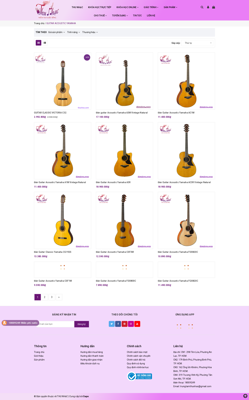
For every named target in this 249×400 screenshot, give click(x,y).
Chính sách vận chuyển (138, 356)
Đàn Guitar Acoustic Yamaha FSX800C (116, 281)
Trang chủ (39, 352)
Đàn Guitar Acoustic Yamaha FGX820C (178, 281)
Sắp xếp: (176, 43)
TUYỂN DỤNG (120, 15)
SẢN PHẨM (170, 7)
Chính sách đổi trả (136, 359)
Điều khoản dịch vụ (90, 363)
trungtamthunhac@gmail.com (195, 386)
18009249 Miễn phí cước (23, 322)
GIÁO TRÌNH (151, 7)
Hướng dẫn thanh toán (92, 356)
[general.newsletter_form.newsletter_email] (55, 324)
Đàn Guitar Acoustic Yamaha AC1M (176, 112)
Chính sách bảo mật (137, 352)
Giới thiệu (39, 356)
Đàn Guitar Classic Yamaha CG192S (52, 252)
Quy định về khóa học (138, 367)
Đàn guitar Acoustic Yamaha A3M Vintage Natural (122, 112)
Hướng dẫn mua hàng (92, 352)
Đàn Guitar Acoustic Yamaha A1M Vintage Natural (60, 182)
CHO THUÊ (100, 15)
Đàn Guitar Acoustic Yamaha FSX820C (178, 252)
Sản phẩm (39, 359)
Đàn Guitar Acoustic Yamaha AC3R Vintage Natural (184, 182)
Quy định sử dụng (136, 363)
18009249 (190, 382)
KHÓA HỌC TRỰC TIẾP (99, 7)
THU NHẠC (77, 7)
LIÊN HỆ (151, 15)
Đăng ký (82, 324)
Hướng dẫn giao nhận (92, 359)
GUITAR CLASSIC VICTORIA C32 (50, 112)
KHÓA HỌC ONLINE (127, 7)
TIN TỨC (137, 15)
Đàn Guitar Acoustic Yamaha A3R (113, 182)
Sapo (86, 396)
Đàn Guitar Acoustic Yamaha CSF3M (115, 252)
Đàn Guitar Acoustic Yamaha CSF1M (53, 281)
